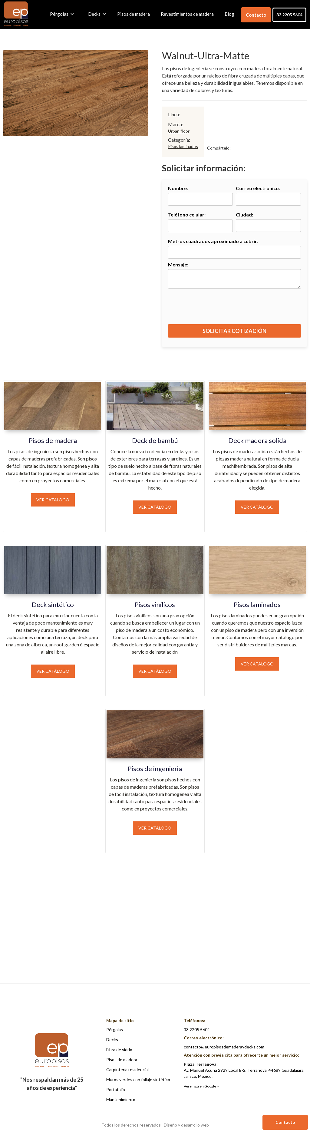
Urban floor (179, 131)
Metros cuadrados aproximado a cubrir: (213, 241)
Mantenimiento (120, 1099)
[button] (60, 14)
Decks (112, 1039)
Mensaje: (178, 264)
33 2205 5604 (289, 14)
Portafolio (115, 1089)
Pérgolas (114, 1029)
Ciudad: (244, 214)
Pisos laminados (183, 146)
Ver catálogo (52, 499)
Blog (229, 14)
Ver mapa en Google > (201, 1086)
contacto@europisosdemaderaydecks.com (224, 1046)
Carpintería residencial (127, 1069)
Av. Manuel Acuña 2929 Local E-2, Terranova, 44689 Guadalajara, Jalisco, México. (244, 1070)
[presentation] (235, 309)
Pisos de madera (133, 14)
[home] (16, 14)
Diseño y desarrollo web (186, 1124)
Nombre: (178, 188)
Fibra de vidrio (119, 1049)
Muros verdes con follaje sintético (138, 1079)
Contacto (256, 15)
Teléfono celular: (187, 214)
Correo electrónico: (258, 188)
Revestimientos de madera (187, 14)
